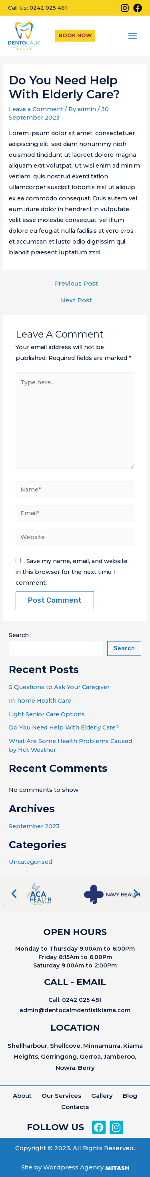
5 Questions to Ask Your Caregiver (59, 687)
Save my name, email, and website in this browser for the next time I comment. (72, 572)
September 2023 (34, 826)
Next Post (76, 300)
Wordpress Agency (73, 1167)
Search (19, 635)
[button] (14, 894)
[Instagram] (124, 8)
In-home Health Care (40, 700)
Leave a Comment (36, 109)
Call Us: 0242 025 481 (37, 7)
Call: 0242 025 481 (75, 999)
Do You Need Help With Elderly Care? (64, 727)
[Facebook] (137, 8)
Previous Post (76, 283)
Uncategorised (30, 861)
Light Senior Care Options (47, 714)
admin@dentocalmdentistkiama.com (75, 1010)
